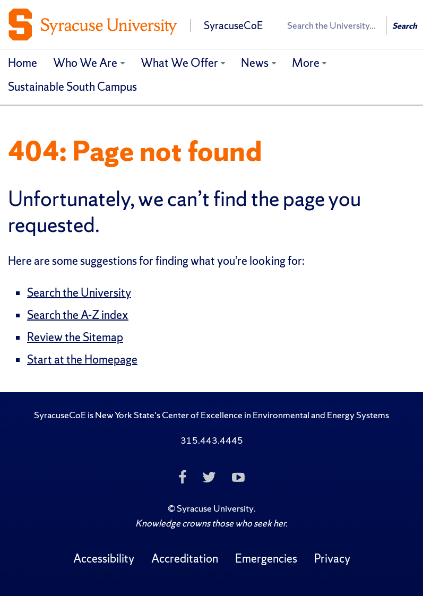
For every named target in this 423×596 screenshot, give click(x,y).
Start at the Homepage (82, 359)
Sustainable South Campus (72, 86)
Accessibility (103, 558)
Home (22, 63)
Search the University (79, 292)
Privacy (332, 558)
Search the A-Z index (77, 315)
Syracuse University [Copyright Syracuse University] (215, 508)
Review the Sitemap (75, 337)
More (306, 63)
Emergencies (266, 558)
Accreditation (184, 558)
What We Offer (179, 63)
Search (404, 25)
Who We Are (85, 63)
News (255, 63)
